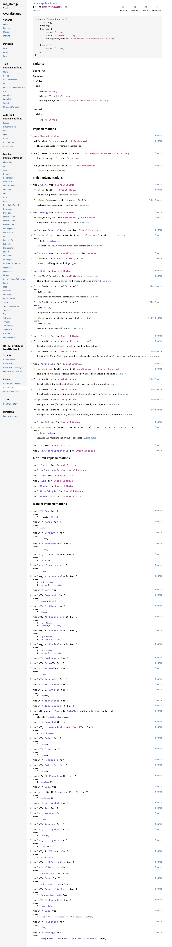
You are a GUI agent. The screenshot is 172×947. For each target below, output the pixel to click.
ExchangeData (53, 899)
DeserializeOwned (56, 889)
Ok (114, 427)
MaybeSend (51, 921)
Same (48, 786)
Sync (43, 480)
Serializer (48, 433)
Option (78, 141)
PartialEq (47, 336)
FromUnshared (52, 717)
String (59, 32)
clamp (41, 318)
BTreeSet (60, 35)
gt (39, 399)
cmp (40, 276)
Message (50, 932)
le (39, 389)
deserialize (45, 235)
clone (41, 189)
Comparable (56, 576)
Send (43, 475)
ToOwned (50, 813)
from (40, 258)
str (87, 141)
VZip (52, 851)
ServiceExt (52, 802)
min (40, 302)
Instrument (52, 684)
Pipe (48, 748)
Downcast (51, 595)
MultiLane (45, 857)
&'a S (73, 792)
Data (48, 878)
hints (55, 165)
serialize (44, 427)
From (49, 253)
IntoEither (52, 700)
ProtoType (55, 775)
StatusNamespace (93, 38)
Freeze (44, 465)
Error (120, 235)
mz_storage (38, 3)
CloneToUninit (54, 565)
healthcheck (51, 3)
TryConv (50, 824)
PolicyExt (51, 765)
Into (52, 689)
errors (56, 153)
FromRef (50, 668)
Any (47, 510)
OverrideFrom (58, 727)
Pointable (51, 759)
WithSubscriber (55, 862)
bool (88, 341)
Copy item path (66, 7)
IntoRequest (53, 705)
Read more (74, 194)
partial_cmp (45, 369)
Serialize (47, 422)
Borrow (49, 532)
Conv (48, 589)
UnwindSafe (47, 496)
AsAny (48, 521)
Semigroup (61, 792)
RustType (44, 782)
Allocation (52, 867)
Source (36, 10)
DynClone (51, 606)
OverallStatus (50, 135)
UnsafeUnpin (48, 491)
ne (39, 351)
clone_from (44, 200)
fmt (40, 217)
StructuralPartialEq (54, 450)
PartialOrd (47, 363)
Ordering (92, 276)
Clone (44, 184)
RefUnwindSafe (50, 470)
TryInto (54, 840)
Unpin (44, 486)
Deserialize (56, 230)
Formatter (69, 217)
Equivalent (56, 616)
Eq (41, 445)
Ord (42, 270)
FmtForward (52, 657)
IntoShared (74, 711)
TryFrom (54, 829)
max (40, 286)
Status (92, 253)
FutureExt (51, 679)
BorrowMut (51, 543)
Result (91, 217)
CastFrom (44, 560)
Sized (47, 292)
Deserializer (49, 241)
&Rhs (63, 351)
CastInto (55, 554)
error (55, 141)
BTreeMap (76, 38)
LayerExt (51, 722)
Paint (48, 738)
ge (39, 409)
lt (39, 379)
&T (80, 727)
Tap (47, 808)
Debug (44, 212)
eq (39, 341)
